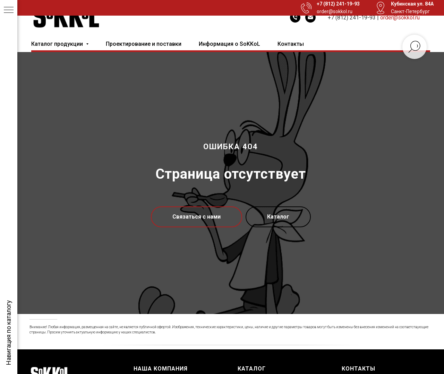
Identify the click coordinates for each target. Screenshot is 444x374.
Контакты (291, 44)
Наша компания (161, 368)
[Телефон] (295, 17)
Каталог (252, 368)
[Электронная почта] (310, 17)
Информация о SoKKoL (229, 44)
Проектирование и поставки (143, 44)
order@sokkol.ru (400, 17)
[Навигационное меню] (9, 10)
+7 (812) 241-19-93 (352, 17)
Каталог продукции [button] (57, 44)
